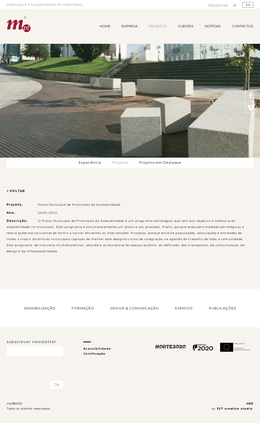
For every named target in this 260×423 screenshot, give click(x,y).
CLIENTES (186, 26)
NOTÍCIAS (213, 26)
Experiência (90, 162)
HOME (105, 26)
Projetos (120, 162)
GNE (249, 403)
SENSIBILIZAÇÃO (40, 308)
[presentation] (36, 368)
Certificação (94, 353)
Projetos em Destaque (160, 162)
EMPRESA (129, 26)
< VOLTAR (16, 191)
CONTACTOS (242, 26)
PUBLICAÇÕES (222, 308)
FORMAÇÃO (83, 308)
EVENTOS (184, 308)
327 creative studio (235, 408)
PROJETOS (158, 26)
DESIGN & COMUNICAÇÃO (134, 308)
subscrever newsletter (31, 342)
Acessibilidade (97, 348)
